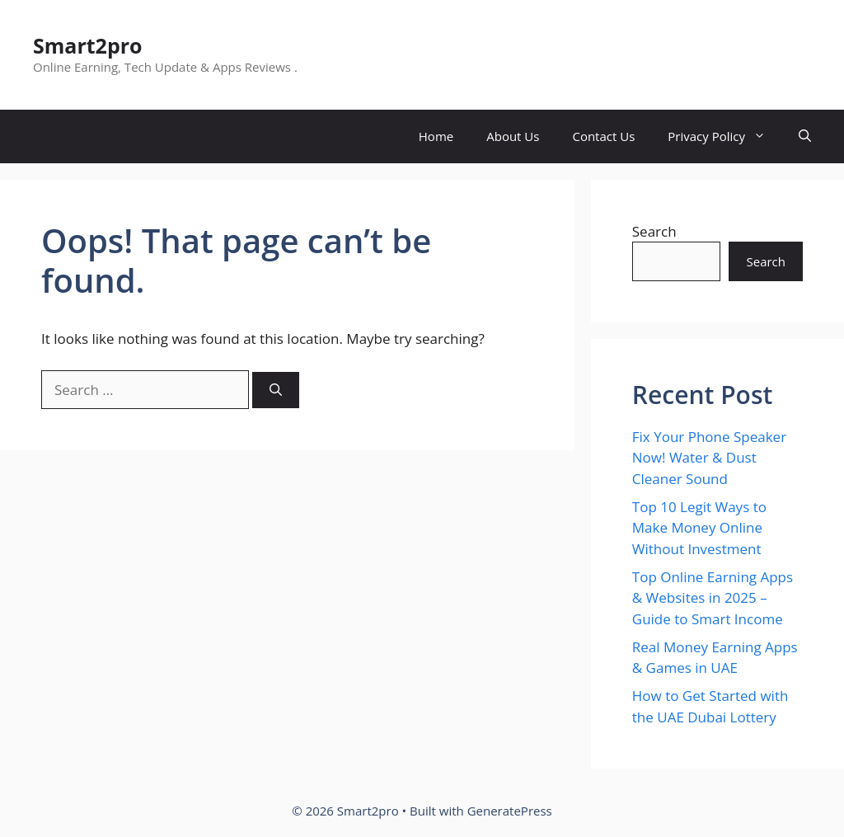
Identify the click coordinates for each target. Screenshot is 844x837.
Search (654, 231)
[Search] (275, 390)
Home (436, 136)
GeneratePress (509, 810)
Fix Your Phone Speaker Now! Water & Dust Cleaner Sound (709, 457)
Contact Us (603, 136)
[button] (805, 136)
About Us (512, 136)
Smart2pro (88, 45)
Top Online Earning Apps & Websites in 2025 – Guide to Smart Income (712, 597)
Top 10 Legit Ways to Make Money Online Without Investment (699, 527)
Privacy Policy (725, 136)
